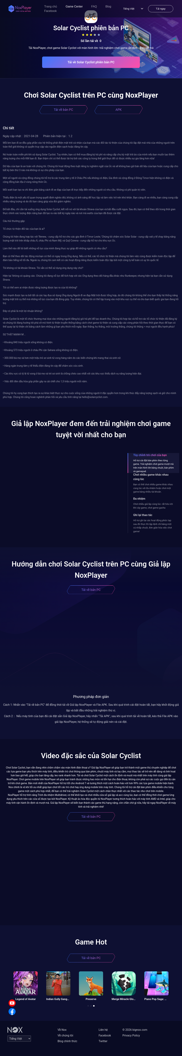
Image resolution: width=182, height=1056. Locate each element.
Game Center (74, 6)
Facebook (50, 10)
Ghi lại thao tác (142, 515)
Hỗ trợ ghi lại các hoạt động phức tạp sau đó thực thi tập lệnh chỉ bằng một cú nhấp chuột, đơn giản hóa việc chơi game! (152, 526)
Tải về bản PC (63, 109)
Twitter (103, 1041)
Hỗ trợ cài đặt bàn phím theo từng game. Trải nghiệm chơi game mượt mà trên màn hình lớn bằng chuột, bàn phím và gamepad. (153, 466)
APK (119, 109)
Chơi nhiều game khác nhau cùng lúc (150, 477)
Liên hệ (103, 1029)
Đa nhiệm (139, 498)
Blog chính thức (67, 1041)
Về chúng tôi (65, 1035)
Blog (108, 6)
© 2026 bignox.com (134, 1029)
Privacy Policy (131, 1035)
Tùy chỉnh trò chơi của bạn (150, 455)
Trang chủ (50, 6)
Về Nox (62, 1029)
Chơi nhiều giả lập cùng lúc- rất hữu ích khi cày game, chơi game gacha (153, 506)
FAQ (94, 6)
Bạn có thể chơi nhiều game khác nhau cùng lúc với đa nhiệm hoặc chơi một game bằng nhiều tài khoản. (153, 488)
